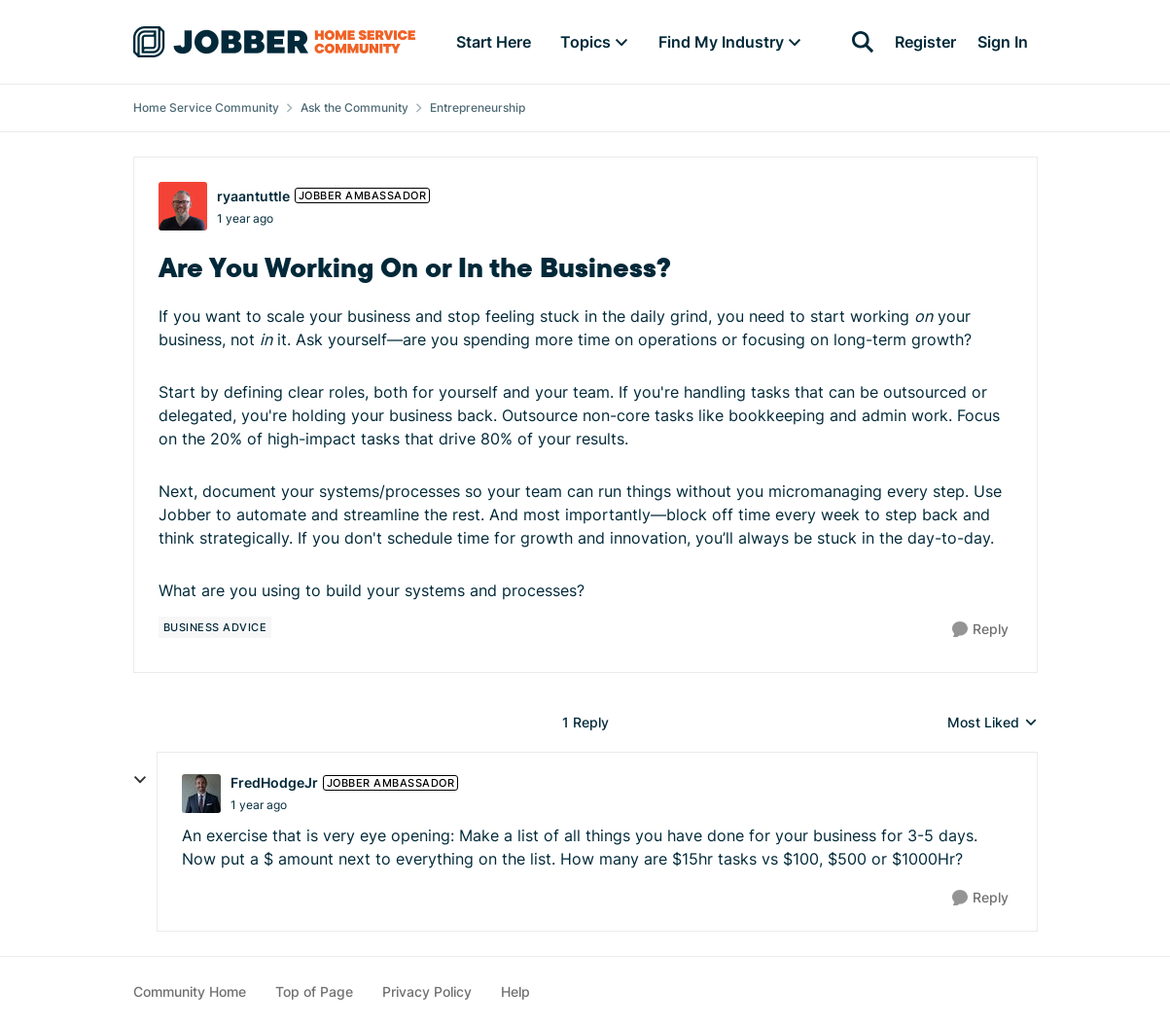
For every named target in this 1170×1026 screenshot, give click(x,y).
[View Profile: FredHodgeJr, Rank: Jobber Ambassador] (201, 793)
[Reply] (980, 630)
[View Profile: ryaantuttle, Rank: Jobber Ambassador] (183, 206)
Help (515, 991)
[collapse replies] (140, 780)
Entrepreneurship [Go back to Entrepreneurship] (477, 107)
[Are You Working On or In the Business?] (258, 805)
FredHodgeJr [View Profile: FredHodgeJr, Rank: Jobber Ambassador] (274, 782)
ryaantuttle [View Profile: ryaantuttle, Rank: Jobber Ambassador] (253, 196)
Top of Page (314, 991)
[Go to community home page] (274, 42)
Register (925, 42)
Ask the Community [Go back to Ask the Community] (354, 107)
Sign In (1002, 42)
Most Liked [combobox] (992, 723)
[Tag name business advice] (215, 627)
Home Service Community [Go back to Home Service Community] (206, 107)
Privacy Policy (427, 991)
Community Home (189, 991)
